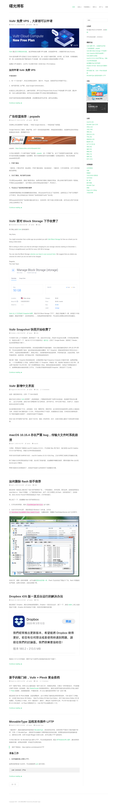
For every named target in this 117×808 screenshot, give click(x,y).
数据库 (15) (90, 141)
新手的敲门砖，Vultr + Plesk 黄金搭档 (34, 677)
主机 (79, 7)
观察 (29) (89, 156)
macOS (36, 443)
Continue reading (14, 103)
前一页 (14, 784)
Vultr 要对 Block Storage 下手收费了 (33, 221)
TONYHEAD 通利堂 (92, 175)
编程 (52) (89, 149)
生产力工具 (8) (91, 144)
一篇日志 (45, 340)
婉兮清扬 (89, 183)
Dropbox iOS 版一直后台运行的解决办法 (36, 596)
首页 (73, 7)
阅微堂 (88, 173)
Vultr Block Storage (54, 239)
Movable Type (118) (92, 124)
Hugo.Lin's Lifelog (92, 190)
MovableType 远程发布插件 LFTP (31, 721)
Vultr (10, 51)
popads (39, 153)
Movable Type (39, 725)
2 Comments (45, 389)
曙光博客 (23, 801)
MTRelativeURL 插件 (63, 740)
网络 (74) (89, 154)
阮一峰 (88, 180)
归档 (106, 7)
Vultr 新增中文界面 (21, 386)
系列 (94, 7)
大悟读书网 (90, 192)
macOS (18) (90, 122)
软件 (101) (90, 159)
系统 (35, 485)
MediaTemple (34, 688)
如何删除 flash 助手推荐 (25, 481)
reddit (70, 604)
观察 (37, 120)
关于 (100, 7)
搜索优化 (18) (90, 139)
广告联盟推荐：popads (24, 116)
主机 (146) (90, 129)
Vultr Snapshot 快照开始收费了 (30, 329)
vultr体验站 (90, 168)
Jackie (30, 24)
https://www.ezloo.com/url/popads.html (27, 148)
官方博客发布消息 (21, 51)
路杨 (88, 187)
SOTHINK (89, 178)
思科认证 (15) (90, 134)
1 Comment (45, 681)
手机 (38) (89, 137)
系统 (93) (89, 146)
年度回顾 (86, 7)
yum (37, 764)
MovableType (38, 730)
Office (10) (90, 127)
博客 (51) (89, 132)
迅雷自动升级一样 (41, 580)
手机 (37, 600)
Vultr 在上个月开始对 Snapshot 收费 (21, 313)
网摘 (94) (89, 151)
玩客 (88, 170)
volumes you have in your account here (42, 254)
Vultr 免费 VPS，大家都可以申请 (30, 21)
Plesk (13, 691)
